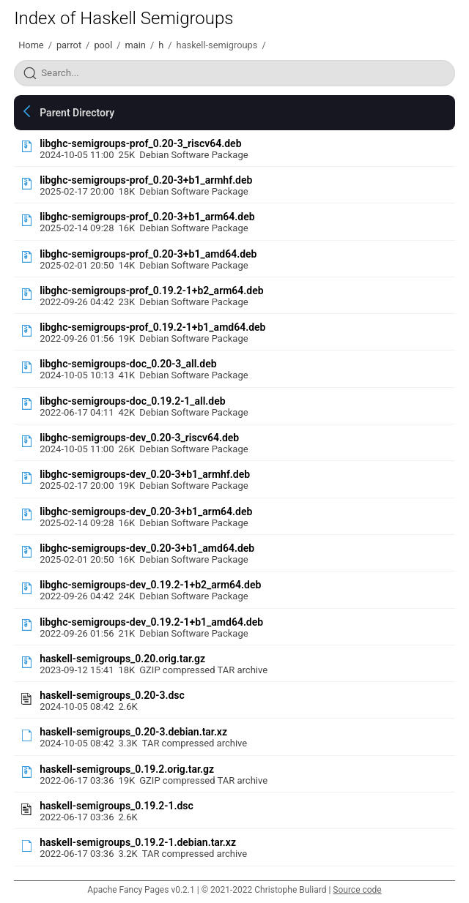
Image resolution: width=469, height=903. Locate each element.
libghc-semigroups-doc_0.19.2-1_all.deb (132, 401)
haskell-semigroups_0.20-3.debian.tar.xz (133, 732)
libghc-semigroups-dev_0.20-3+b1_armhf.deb (145, 474)
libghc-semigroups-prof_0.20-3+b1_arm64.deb (147, 216)
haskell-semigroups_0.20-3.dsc (112, 695)
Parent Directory (77, 113)
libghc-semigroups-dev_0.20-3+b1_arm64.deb (146, 511)
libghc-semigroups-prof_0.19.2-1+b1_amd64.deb (152, 327)
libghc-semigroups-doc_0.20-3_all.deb (128, 364)
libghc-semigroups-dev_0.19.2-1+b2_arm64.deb (150, 585)
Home (30, 45)
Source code (357, 890)
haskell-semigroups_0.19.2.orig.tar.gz (127, 769)
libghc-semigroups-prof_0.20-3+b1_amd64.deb (148, 254)
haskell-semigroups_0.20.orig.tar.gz (122, 658)
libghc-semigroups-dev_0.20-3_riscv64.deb (139, 437)
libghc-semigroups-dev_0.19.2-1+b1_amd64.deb (151, 622)
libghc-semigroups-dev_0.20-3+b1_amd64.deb (147, 548)
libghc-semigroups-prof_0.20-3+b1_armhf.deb (146, 180)
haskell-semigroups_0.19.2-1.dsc (116, 806)
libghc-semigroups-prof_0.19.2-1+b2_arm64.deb (151, 290)
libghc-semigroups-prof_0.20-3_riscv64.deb (140, 143)
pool (103, 45)
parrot (68, 45)
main (135, 45)
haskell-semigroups (217, 45)
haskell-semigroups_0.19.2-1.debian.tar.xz (138, 842)
